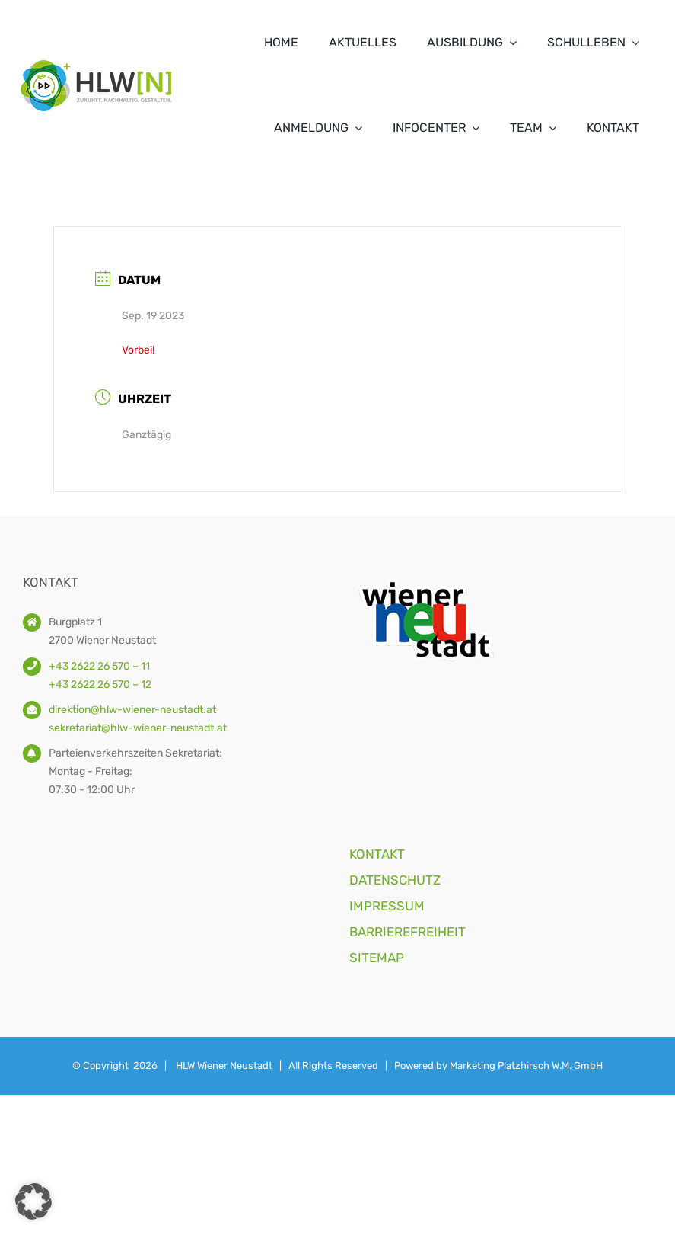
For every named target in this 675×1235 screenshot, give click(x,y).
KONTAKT (377, 854)
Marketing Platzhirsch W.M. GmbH (526, 1065)
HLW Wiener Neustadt (224, 1065)
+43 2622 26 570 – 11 (99, 666)
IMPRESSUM (387, 905)
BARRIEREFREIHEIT (407, 931)
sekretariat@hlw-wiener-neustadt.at (138, 727)
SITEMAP (376, 957)
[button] (33, 1201)
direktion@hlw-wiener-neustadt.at (132, 709)
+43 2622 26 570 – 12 (100, 684)
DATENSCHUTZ (395, 880)
